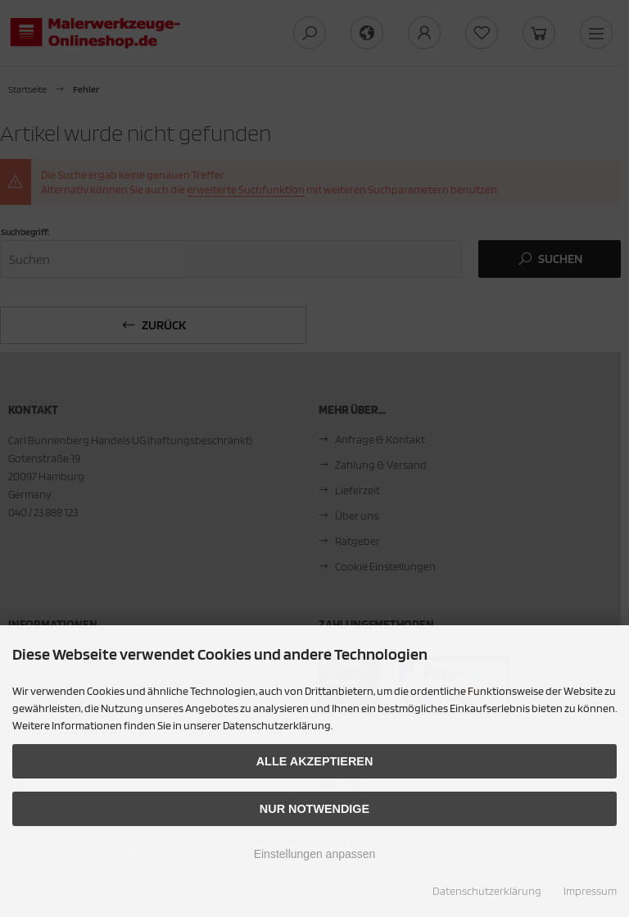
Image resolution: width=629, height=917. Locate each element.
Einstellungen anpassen (315, 853)
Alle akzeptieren (314, 761)
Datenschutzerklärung (486, 890)
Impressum (590, 890)
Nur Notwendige (314, 808)
